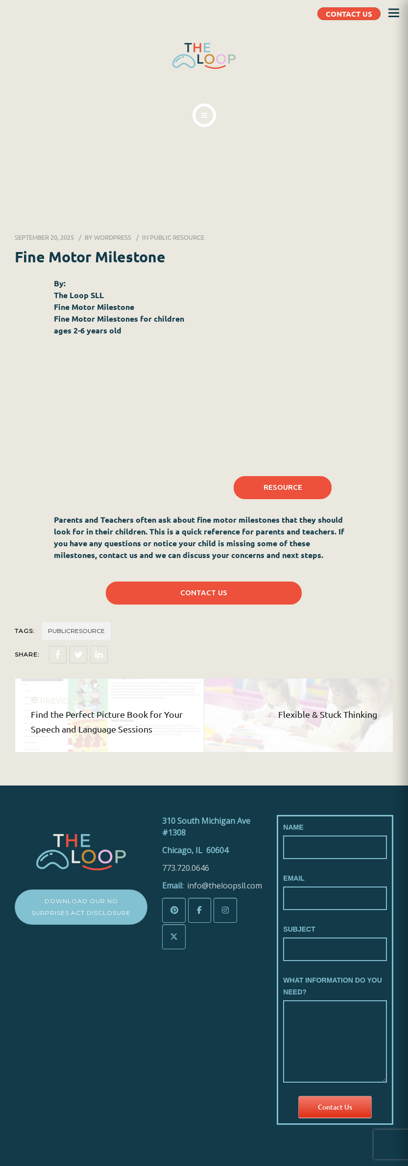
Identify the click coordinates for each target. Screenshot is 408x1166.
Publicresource (76, 630)
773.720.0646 (185, 867)
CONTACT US (349, 14)
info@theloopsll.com (224, 885)
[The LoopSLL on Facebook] (200, 910)
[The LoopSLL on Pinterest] (174, 910)
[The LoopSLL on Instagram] (225, 910)
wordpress (112, 237)
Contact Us (335, 1107)
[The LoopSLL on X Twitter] (174, 936)
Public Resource (177, 237)
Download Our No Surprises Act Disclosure (81, 906)
